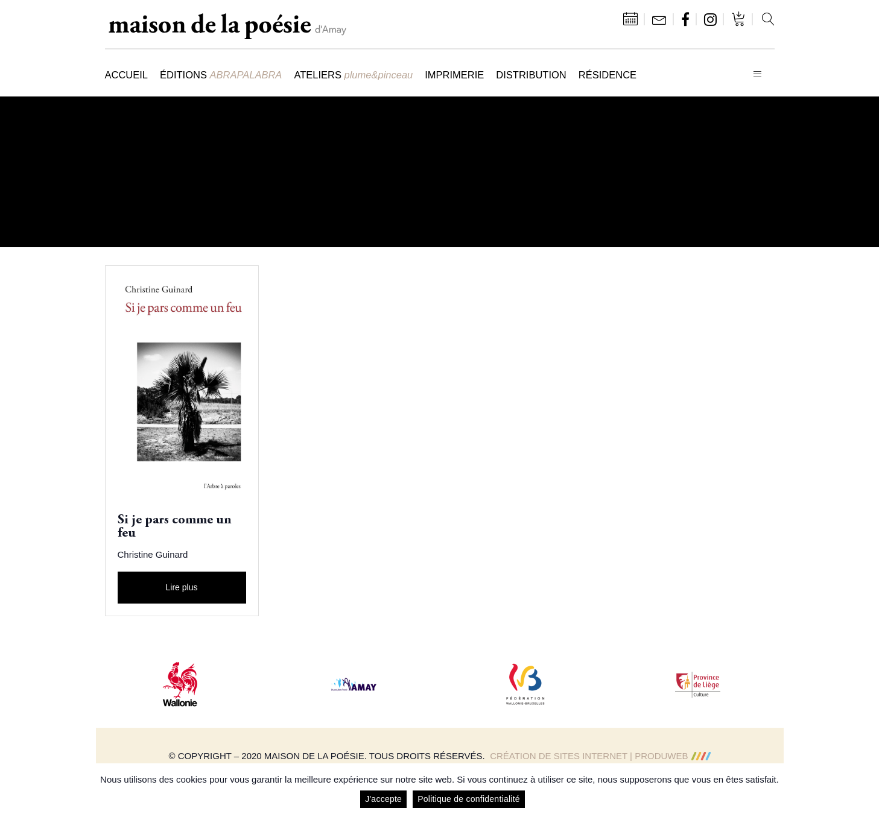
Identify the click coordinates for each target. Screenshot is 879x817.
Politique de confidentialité (468, 799)
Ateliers (353, 74)
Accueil (126, 74)
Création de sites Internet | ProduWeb (600, 755)
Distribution (531, 74)
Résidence (607, 74)
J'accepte (383, 799)
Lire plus (182, 587)
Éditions (221, 74)
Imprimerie (454, 74)
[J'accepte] (864, 790)
